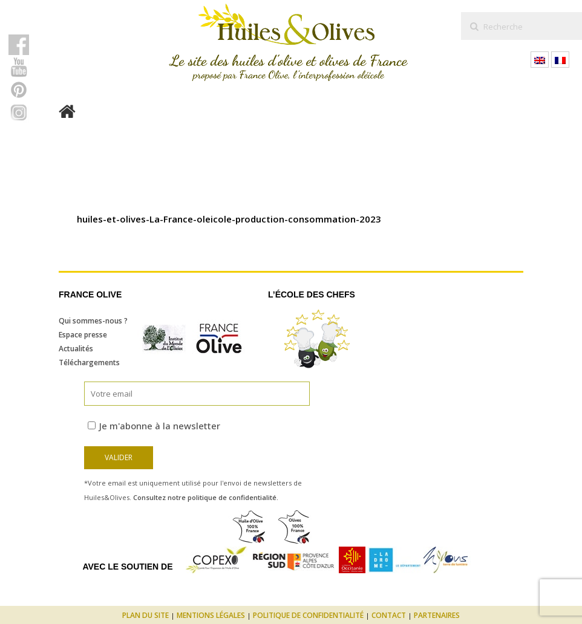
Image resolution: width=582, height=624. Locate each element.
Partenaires (437, 615)
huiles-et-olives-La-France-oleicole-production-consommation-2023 (229, 219)
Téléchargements (89, 362)
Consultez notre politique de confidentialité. (205, 497)
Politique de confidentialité (308, 615)
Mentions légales (211, 615)
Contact (388, 615)
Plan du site (145, 615)
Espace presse (83, 335)
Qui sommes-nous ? (93, 321)
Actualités (76, 348)
